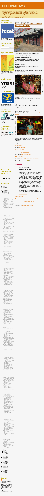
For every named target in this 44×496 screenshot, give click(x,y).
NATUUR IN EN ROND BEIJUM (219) (7, 313)
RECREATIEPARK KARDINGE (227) (7, 395)
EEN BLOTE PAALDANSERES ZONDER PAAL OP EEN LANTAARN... (8, 424)
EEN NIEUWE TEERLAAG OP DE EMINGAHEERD (8, 338)
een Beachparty (22, 147)
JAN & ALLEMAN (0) (7, 438)
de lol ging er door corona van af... (32, 158)
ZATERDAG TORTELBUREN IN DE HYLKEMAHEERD (8, 286)
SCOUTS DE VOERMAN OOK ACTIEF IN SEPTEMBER (8, 310)
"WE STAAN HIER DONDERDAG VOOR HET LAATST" (8, 216)
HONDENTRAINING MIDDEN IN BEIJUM (7, 279)
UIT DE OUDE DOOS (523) (8, 289)
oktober (5, 193)
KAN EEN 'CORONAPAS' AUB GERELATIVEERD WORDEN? (8, 307)
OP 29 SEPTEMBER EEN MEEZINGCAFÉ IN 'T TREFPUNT (8, 296)
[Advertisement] (8, 145)
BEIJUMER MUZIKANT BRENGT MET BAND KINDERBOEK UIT (7, 210)
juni (4, 450)
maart (5, 453)
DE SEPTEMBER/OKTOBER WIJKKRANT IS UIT (8, 226)
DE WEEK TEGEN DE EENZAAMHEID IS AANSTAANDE (7, 261)
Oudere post (40, 198)
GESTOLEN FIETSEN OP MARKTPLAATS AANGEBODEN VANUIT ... (8, 273)
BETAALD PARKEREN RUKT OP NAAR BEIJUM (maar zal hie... (8, 317)
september (6, 194)
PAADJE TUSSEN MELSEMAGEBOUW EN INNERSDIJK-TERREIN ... (8, 355)
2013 (3, 466)
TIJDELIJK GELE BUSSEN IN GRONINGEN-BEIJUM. (8, 431)
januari (5, 456)
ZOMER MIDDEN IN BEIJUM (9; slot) (7, 323)
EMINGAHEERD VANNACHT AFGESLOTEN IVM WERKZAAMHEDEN (7, 348)
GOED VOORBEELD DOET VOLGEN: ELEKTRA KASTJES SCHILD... (8, 342)
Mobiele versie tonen (29, 201)
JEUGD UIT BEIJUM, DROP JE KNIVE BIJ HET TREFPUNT (8, 372)
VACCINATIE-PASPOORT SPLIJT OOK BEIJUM (8, 368)
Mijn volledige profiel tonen (7, 491)
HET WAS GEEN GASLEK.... (6, 332)
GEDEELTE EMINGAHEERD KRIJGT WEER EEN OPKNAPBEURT (8, 411)
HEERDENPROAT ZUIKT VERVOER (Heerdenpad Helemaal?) (8, 420)
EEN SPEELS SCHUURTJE (8, 203)
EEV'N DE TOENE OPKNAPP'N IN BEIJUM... (6, 440)
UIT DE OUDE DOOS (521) (8, 426)
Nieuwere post (18, 198)
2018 (3, 459)
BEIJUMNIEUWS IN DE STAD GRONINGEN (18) (8, 436)
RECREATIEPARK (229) (7, 255)
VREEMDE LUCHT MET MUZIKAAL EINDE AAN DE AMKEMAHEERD (8, 293)
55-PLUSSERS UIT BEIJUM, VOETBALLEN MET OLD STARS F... (8, 276)
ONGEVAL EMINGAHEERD (8, 396)
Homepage (29, 198)
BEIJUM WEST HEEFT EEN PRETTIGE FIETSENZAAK (8, 232)
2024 (3, 186)
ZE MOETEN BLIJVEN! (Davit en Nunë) (7, 264)
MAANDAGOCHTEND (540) (8, 442)
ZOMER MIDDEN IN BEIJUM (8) (7, 392)
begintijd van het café (26, 154)
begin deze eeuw (25, 152)
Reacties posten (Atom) (27, 205)
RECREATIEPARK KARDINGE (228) (7, 325)
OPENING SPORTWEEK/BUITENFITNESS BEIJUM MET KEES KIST (8, 329)
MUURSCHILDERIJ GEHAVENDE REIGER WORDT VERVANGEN (8, 375)
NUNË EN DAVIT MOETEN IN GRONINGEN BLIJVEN (8, 269)
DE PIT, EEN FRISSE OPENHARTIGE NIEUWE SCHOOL (7, 398)
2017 (3, 461)
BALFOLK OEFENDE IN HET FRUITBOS (7, 444)
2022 (3, 188)
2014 (3, 465)
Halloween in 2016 (19, 149)
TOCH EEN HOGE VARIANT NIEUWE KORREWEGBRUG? (7, 417)
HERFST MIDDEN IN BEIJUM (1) (7, 254)
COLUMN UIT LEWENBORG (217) (7, 207)
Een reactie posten (19, 196)
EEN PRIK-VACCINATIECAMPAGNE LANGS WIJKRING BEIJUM (8, 223)
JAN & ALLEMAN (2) (7, 298)
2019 (3, 458)
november (6, 192)
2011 (3, 468)
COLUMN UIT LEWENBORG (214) (7, 414)
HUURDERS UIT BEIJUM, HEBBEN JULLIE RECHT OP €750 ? (8, 358)
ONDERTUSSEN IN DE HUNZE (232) (7, 267)
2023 (3, 187)
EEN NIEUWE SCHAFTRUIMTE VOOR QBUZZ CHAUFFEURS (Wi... (8, 402)
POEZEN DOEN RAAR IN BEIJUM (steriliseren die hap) (8, 238)
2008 (3, 472)
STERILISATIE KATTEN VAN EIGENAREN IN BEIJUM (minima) (7, 300)
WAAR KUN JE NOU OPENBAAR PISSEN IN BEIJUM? (8, 213)
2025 (3, 185)
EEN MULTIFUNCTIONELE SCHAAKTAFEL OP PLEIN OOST (8, 365)
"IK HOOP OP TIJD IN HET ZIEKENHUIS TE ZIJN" (8, 291)
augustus (5, 447)
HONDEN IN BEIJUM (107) (8, 259)
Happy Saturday (19, 156)
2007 (3, 474)
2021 (3, 190)
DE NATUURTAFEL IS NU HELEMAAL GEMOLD (8, 345)
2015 (3, 463)
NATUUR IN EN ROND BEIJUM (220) (7, 243)
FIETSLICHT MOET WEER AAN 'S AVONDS (8, 235)
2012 (3, 467)
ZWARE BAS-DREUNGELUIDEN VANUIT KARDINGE (7, 386)
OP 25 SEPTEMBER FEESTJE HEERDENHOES (7, 362)
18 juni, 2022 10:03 (23, 194)
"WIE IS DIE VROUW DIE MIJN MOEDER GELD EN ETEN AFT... (8, 407)
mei (4, 451)
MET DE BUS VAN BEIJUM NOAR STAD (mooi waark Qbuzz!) (8, 257)
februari (5, 454)
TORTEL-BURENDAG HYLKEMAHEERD (7, 252)
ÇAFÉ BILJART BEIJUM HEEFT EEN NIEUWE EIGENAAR (28, 25)
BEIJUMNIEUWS (13, 6)
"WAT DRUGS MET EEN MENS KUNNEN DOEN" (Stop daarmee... (8, 389)
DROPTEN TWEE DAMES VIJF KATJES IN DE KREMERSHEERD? (8, 245)
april (4, 452)
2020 (3, 457)
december (6, 191)
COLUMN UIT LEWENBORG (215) (7, 351)
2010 (3, 470)
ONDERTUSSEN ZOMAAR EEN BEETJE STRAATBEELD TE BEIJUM (8, 335)
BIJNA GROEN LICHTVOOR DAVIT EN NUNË (8, 199)
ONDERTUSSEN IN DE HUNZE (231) (7, 340)
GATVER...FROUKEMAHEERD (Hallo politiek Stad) (8, 379)
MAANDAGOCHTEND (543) (8, 236)
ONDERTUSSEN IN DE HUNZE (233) (7, 197)
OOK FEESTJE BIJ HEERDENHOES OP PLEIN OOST (7, 249)
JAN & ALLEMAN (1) (7, 369)
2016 (3, 462)
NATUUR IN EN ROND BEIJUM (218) (7, 384)
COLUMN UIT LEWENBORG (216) (7, 281)
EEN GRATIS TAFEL (7, 229)
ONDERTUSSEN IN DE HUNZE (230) (7, 405)
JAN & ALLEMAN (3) (7, 228)
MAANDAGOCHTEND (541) (8, 377)
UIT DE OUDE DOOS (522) (8, 360)
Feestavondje (18, 145)
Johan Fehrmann (6, 480)
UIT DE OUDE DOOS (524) (8, 218)
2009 (3, 471)
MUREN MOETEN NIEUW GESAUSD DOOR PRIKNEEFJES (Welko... (8, 283)
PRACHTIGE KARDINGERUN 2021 (8, 241)
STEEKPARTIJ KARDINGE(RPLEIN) (7, 303)
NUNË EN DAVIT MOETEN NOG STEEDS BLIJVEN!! (8, 381)
